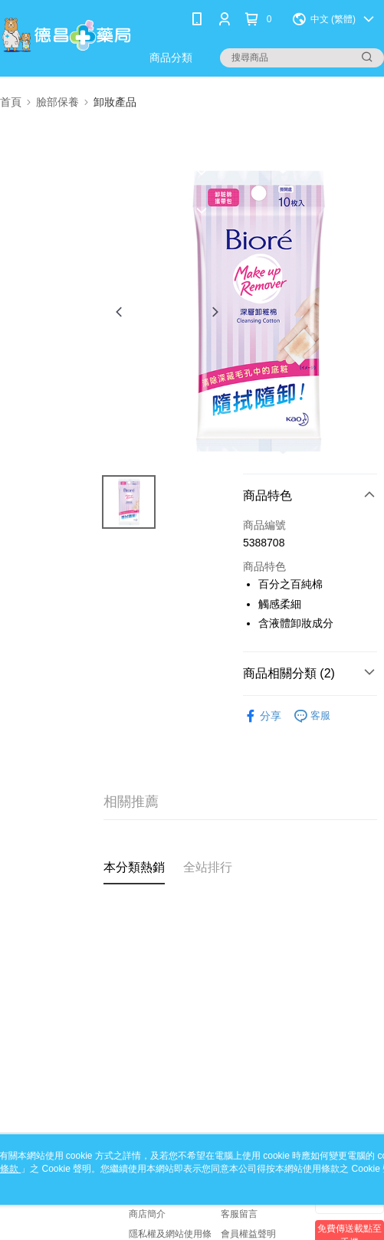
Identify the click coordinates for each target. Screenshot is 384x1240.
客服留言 (239, 1214)
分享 (262, 716)
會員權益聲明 (248, 1234)
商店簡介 (147, 1214)
